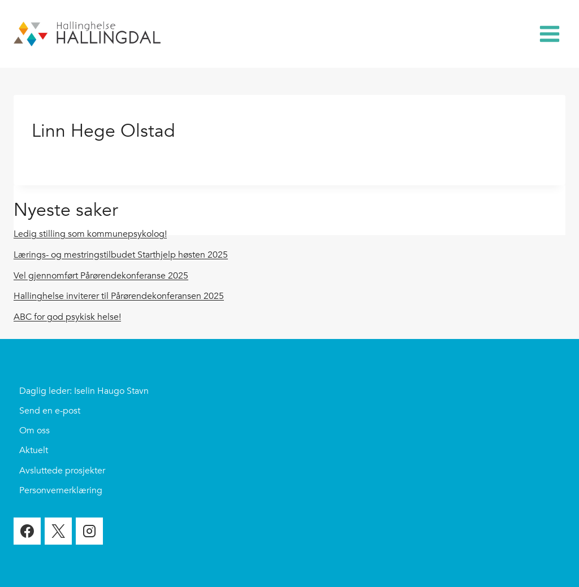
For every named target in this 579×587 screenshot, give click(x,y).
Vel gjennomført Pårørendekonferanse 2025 (101, 275)
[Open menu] (549, 33)
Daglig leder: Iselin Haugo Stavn (84, 391)
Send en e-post (49, 411)
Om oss (34, 430)
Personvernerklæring (60, 490)
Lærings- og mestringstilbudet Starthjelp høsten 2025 (121, 255)
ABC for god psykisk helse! (67, 317)
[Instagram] (89, 531)
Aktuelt (33, 450)
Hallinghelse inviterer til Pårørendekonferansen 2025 (119, 296)
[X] (58, 531)
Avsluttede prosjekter (62, 470)
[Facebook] (27, 531)
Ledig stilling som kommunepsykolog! (90, 234)
